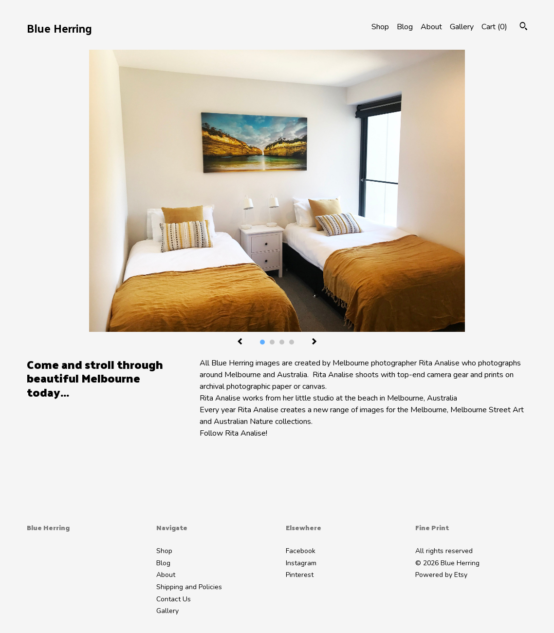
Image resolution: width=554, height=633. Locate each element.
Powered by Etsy (441, 574)
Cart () (494, 26)
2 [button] (272, 342)
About (431, 26)
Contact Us (173, 599)
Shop (380, 26)
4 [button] (291, 342)
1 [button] (262, 342)
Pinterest (300, 574)
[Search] (523, 27)
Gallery (462, 26)
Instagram (301, 563)
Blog (405, 26)
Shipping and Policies (189, 587)
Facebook (300, 551)
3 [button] (281, 342)
